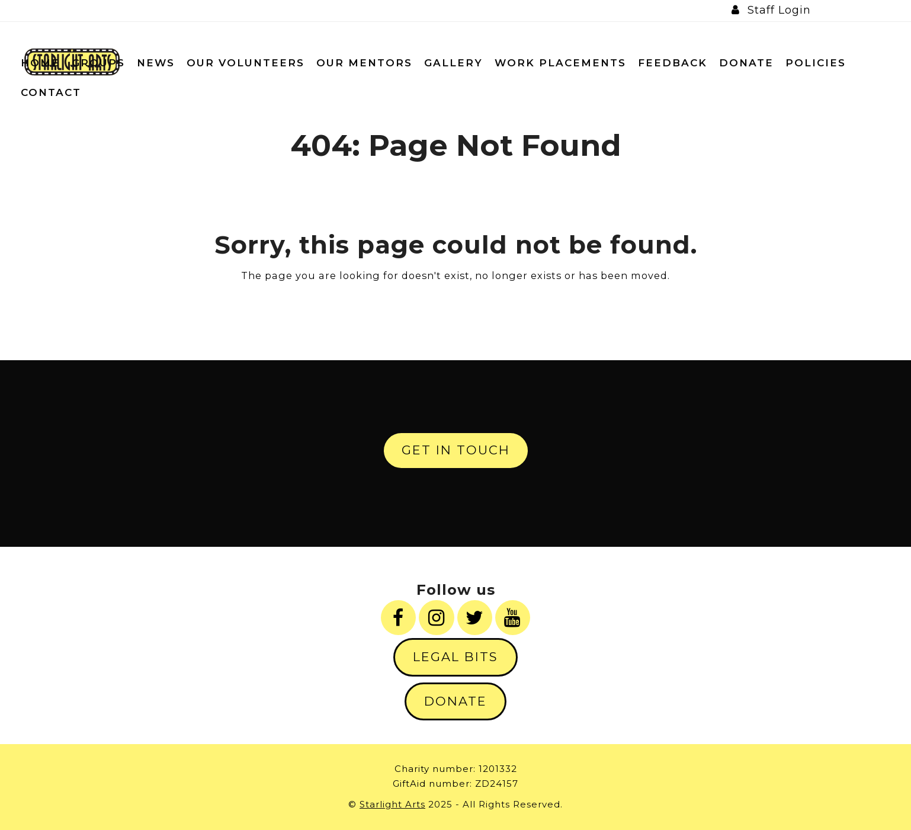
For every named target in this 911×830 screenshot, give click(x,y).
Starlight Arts (392, 804)
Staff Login (779, 10)
